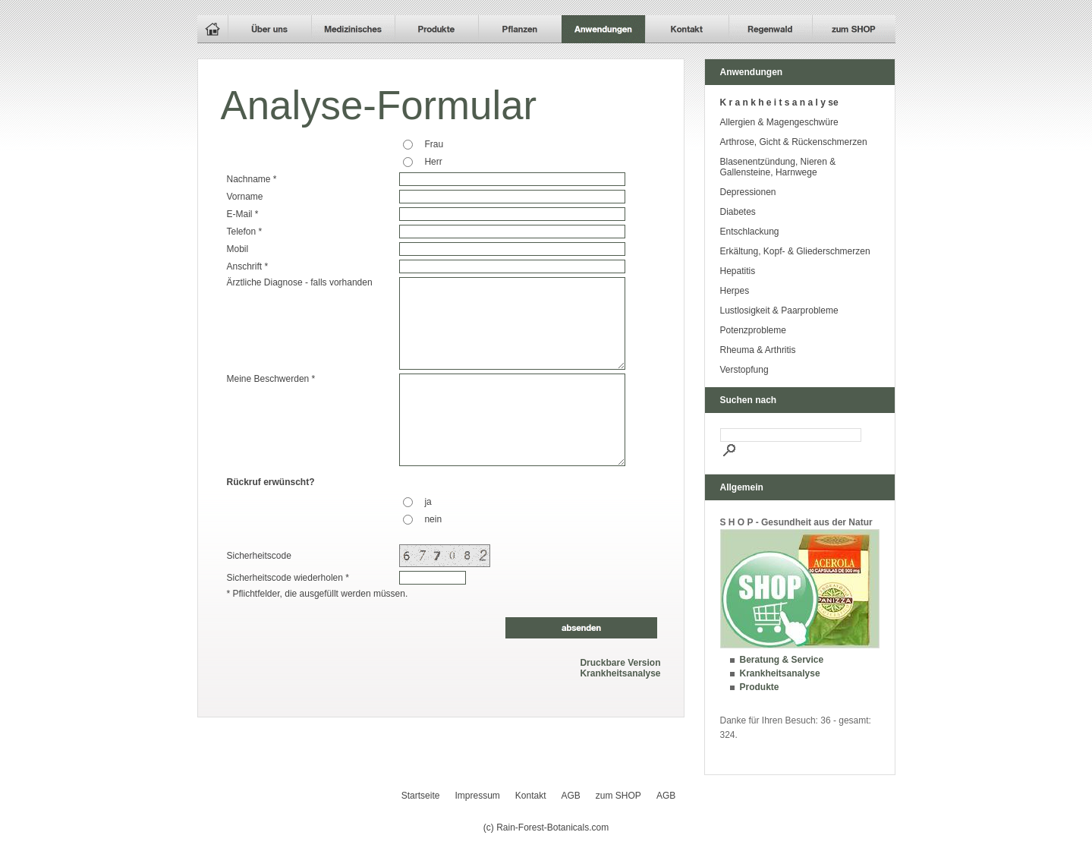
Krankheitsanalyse (620, 673)
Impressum (477, 795)
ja (427, 502)
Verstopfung (744, 369)
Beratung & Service (782, 659)
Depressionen (748, 192)
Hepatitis (738, 271)
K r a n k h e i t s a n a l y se (779, 102)
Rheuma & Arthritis (758, 350)
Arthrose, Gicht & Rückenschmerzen (793, 142)
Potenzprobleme (753, 330)
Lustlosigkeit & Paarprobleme (779, 310)
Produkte (759, 687)
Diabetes (738, 211)
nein (433, 519)
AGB (571, 795)
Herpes (735, 290)
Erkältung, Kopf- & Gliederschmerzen (795, 251)
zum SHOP (618, 795)
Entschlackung (749, 231)
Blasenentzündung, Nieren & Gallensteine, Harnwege (778, 167)
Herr (433, 161)
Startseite (420, 795)
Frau (433, 144)
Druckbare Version (620, 662)
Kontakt (530, 795)
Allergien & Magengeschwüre (779, 122)
